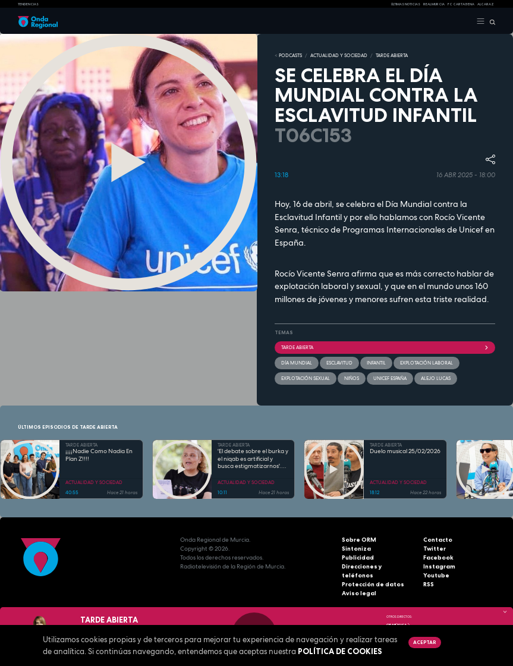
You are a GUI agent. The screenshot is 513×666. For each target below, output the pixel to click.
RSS (428, 584)
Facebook (438, 557)
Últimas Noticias (405, 4)
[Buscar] (490, 21)
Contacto (437, 540)
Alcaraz (485, 4)
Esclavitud (339, 363)
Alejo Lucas (436, 378)
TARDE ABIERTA (392, 55)
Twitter (434, 548)
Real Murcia (434, 4)
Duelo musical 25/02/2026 (405, 451)
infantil (376, 363)
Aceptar (424, 642)
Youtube (436, 575)
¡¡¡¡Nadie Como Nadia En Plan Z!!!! (99, 455)
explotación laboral (426, 363)
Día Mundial (296, 363)
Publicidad (358, 557)
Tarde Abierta (385, 347)
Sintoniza (356, 548)
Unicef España (390, 378)
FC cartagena (461, 4)
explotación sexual (305, 378)
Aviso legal (359, 593)
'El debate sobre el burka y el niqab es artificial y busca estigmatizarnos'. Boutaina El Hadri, (253, 459)
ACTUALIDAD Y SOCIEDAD (338, 55)
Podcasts (290, 55)
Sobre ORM (359, 540)
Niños (351, 378)
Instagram (439, 566)
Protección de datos (373, 584)
